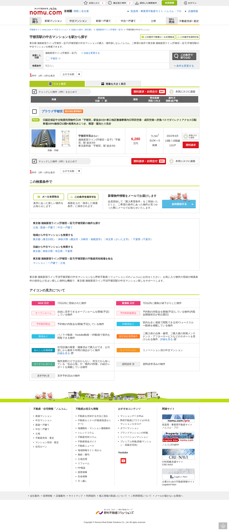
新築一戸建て (103, 21)
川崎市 (84, 239)
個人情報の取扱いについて (113, 495)
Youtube (123, 460)
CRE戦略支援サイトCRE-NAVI (172, 463)
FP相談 (82, 467)
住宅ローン (41, 446)
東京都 (36, 239)
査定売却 (187, 21)
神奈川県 (63, 239)
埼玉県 (109, 239)
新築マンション (52, 21)
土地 (153, 21)
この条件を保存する (187, 37)
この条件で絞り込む (184, 56)
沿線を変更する (92, 53)
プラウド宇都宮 (52, 111)
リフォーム (83, 463)
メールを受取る (48, 197)
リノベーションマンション (134, 437)
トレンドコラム (86, 432)
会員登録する (179, 204)
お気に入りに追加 (182, 92)
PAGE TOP (223, 525)
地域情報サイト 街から (90, 450)
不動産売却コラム (87, 437)
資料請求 (191, 145)
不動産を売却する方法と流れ (93, 416)
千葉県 (136, 239)
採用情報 (47, 495)
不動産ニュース (86, 445)
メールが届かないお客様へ (169, 495)
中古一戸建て (128, 21)
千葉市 (146, 239)
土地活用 (82, 459)
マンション (39, 262)
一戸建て (53, 262)
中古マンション (78, 21)
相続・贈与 (83, 454)
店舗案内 (60, 495)
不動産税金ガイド (87, 441)
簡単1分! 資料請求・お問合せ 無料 (148, 92)
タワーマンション (129, 428)
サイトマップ (76, 495)
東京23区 (48, 239)
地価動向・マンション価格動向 (94, 428)
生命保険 (82, 476)
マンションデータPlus (131, 416)
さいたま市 (122, 239)
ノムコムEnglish (170, 444)
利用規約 (91, 495)
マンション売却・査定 (47, 442)
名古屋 (85, 11)
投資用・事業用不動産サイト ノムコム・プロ (177, 426)
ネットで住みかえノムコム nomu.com (46, 11)
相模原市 (96, 239)
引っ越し (82, 481)
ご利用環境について (141, 495)
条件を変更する (185, 65)
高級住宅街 (131, 445)
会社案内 (34, 495)
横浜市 (74, 239)
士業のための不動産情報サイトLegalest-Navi (178, 483)
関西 (76, 11)
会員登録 (169, 3)
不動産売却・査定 (44, 438)
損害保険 (82, 472)
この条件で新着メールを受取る (157, 37)
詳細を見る (166, 339)
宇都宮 (53, 58)
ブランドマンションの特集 (134, 432)
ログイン (190, 3)
